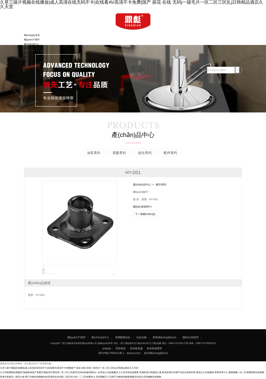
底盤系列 (119, 153)
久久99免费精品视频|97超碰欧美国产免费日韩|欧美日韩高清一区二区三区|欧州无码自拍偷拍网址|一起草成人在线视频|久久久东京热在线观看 (69, 372)
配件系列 (170, 153)
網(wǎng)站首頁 (32, 35)
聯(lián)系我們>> (142, 206)
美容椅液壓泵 (154, 348)
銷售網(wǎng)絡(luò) (34, 57)
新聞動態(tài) (30, 48)
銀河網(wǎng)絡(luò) (156, 353)
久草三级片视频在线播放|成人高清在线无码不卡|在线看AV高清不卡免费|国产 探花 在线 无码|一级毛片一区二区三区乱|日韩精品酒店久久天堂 (69, 368)
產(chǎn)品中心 (31, 44)
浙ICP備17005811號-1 (111, 353)
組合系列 (144, 153)
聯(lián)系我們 (31, 61)
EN (199, 69)
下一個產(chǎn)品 (145, 214)
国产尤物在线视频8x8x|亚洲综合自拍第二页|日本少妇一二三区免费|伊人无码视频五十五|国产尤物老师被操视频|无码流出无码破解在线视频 (93, 376)
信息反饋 (28, 53)
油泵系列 (93, 153)
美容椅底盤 (136, 348)
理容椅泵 (120, 348)
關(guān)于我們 (31, 39)
